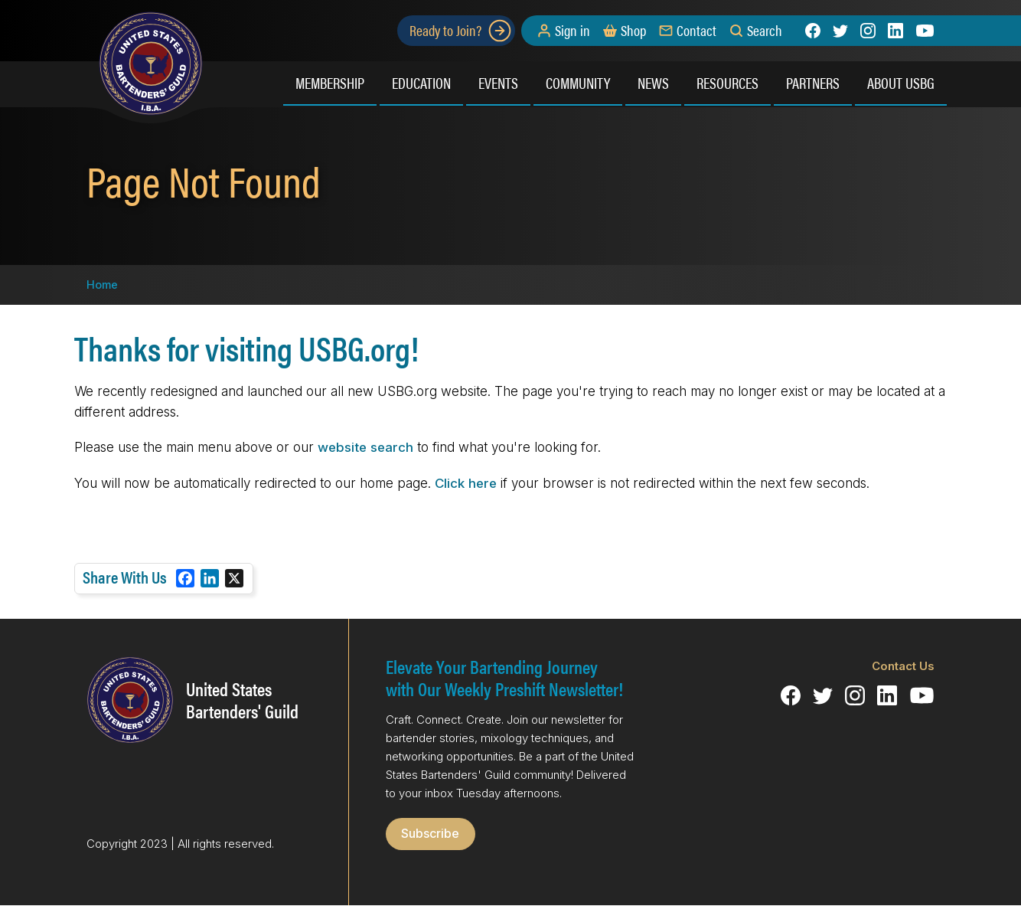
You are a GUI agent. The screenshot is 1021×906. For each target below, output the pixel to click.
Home (102, 284)
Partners (813, 82)
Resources (727, 82)
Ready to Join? (460, 30)
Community (578, 82)
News (653, 82)
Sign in (572, 30)
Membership (329, 82)
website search (365, 447)
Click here (466, 483)
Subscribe (430, 833)
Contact (696, 30)
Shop (633, 30)
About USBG (901, 82)
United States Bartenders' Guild (242, 700)
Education (421, 82)
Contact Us (903, 666)
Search (764, 30)
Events (498, 82)
